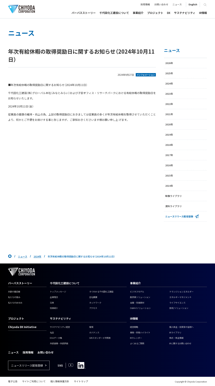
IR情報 (134, 318)
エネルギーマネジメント (180, 297)
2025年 (169, 73)
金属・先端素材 (137, 302)
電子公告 (12, 381)
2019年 (169, 134)
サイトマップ (81, 381)
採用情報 (28, 352)
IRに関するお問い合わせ (180, 343)
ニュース (22, 256)
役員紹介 (54, 308)
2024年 (169, 83)
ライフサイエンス (177, 302)
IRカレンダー (136, 337)
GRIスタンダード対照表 (100, 337)
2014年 (169, 185)
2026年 (169, 63)
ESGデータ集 (56, 337)
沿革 (52, 302)
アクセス (93, 308)
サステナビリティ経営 (60, 327)
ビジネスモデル (137, 291)
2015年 (169, 175)
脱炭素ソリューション (140, 297)
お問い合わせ (45, 352)
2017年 (169, 155)
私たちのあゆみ (15, 302)
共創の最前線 (14, 291)
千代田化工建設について (64, 283)
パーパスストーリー (20, 283)
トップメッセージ (58, 291)
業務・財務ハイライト (140, 332)
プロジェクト (16, 318)
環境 (91, 327)
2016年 (169, 165)
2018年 (169, 144)
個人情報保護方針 (59, 381)
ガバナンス (94, 332)
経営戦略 (134, 327)
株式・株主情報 (176, 337)
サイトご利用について (34, 381)
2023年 (169, 93)
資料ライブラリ (173, 206)
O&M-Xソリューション (140, 308)
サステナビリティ (60, 318)
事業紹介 (135, 283)
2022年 (169, 104)
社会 (52, 332)
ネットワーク (95, 302)
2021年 (169, 114)
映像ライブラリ (173, 196)
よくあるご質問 (137, 343)
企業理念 (54, 297)
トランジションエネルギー (181, 291)
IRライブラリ (175, 332)
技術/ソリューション (178, 308)
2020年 (169, 124)
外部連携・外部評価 (59, 343)
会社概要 (93, 297)
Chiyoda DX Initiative (22, 327)
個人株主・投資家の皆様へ (181, 327)
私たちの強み (14, 297)
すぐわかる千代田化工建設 (101, 291)
